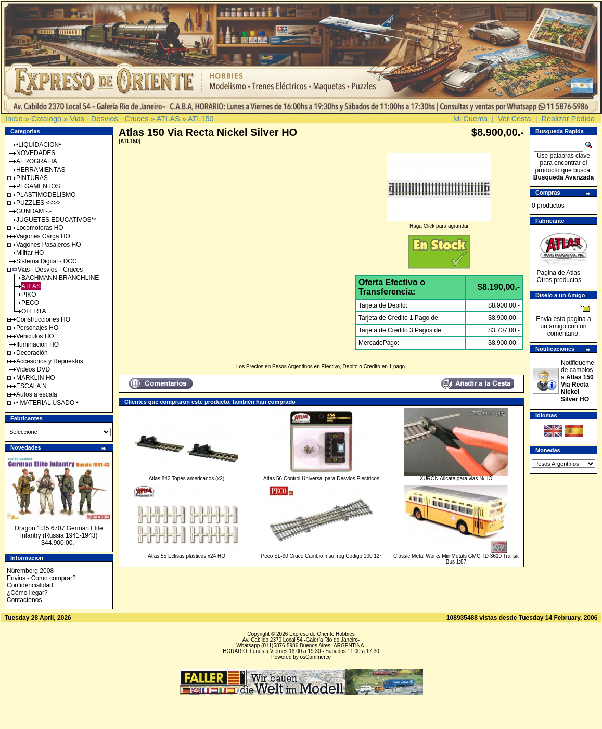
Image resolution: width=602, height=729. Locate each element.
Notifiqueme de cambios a (577, 381)
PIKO (28, 294)
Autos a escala (36, 394)
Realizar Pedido (568, 118)
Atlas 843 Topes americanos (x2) (186, 478)
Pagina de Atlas (558, 272)
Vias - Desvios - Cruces (109, 118)
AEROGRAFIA (36, 161)
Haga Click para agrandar (439, 224)
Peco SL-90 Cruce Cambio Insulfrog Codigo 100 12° (321, 556)
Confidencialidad (30, 585)
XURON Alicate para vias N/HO (456, 478)
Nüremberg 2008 (30, 570)
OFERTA (33, 311)
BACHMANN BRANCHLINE (60, 278)
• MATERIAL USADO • (47, 402)
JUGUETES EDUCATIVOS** (56, 219)
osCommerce (315, 657)
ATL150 (201, 118)
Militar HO (30, 253)
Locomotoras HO (39, 228)
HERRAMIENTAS (40, 169)
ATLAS (168, 118)
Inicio (14, 118)
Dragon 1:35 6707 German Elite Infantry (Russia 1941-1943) (59, 532)
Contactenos (24, 600)
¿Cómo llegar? (27, 592)
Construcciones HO (43, 319)
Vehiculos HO (35, 336)
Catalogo (46, 118)
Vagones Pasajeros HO (48, 244)
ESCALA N (31, 386)
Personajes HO (37, 327)
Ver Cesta (514, 118)
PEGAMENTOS (38, 186)
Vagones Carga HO (43, 236)
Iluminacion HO (37, 344)
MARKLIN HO (35, 377)
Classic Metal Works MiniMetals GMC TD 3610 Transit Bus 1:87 (456, 559)
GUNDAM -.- (34, 211)
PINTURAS (32, 178)
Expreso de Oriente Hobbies (322, 634)
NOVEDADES (35, 153)
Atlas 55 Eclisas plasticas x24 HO (186, 556)
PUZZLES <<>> (38, 203)
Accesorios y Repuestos (49, 361)
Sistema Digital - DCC (46, 261)
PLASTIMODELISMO (46, 194)
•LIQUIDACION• (38, 144)
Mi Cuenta (470, 118)
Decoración (32, 352)
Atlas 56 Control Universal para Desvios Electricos (321, 478)
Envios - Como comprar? (41, 578)
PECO (30, 302)
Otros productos (559, 280)
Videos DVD (33, 369)
